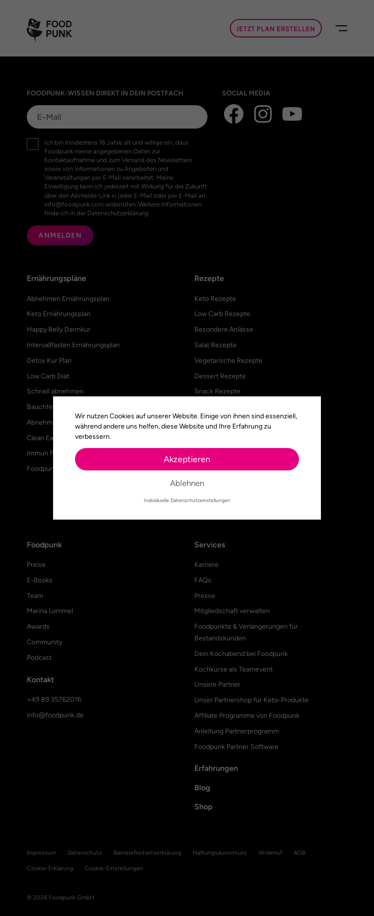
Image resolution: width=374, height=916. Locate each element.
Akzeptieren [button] (187, 459)
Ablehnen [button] (187, 483)
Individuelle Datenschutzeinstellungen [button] (187, 500)
